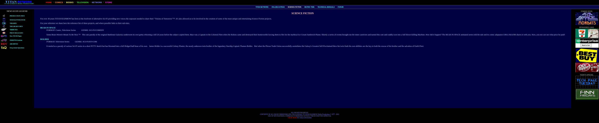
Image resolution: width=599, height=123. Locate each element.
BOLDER (44, 39)
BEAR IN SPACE (48, 27)
